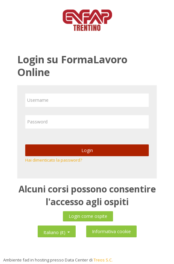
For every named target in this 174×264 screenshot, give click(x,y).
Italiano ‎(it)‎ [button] (56, 231)
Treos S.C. (103, 260)
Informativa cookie (111, 231)
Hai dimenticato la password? (53, 160)
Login (87, 150)
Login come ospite (88, 216)
